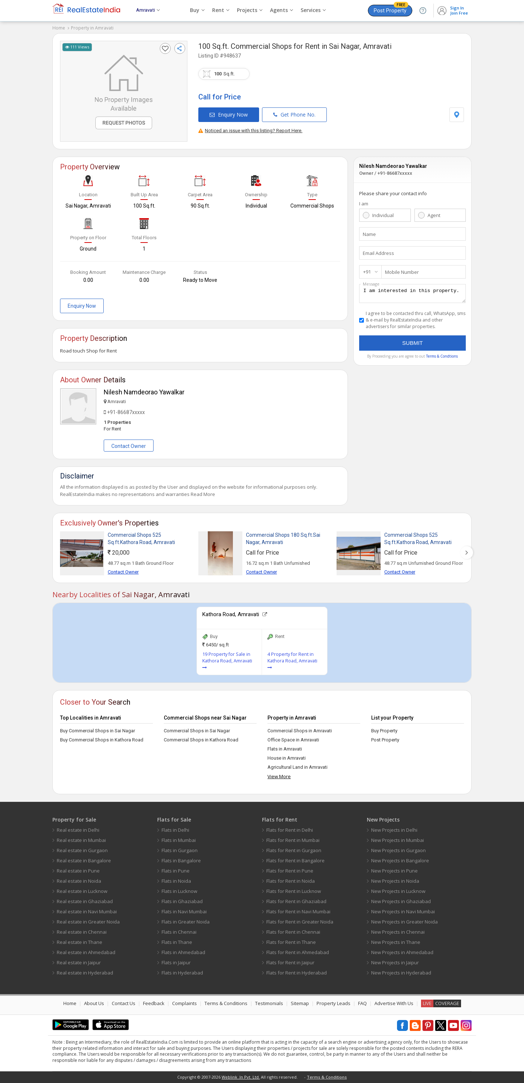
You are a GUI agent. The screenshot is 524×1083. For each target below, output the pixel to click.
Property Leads (333, 1003)
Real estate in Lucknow (82, 891)
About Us (94, 1003)
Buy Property (384, 730)
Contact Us (123, 1003)
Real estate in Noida (79, 881)
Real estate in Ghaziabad (85, 901)
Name (369, 234)
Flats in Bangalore (181, 860)
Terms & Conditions (226, 1003)
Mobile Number (402, 272)
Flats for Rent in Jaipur (290, 962)
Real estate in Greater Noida (88, 921)
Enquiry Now (229, 114)
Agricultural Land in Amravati (297, 767)
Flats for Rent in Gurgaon (293, 850)
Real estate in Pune (78, 870)
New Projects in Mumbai (397, 840)
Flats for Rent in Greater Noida (299, 921)
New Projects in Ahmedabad (402, 952)
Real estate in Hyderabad (85, 972)
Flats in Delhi (175, 830)
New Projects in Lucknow (398, 891)
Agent (434, 215)
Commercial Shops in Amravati (299, 730)
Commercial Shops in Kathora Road (201, 740)
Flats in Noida (176, 881)
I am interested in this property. (412, 294)
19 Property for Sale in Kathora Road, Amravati (227, 660)
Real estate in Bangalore (84, 860)
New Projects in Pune (394, 870)
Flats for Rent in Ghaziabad (296, 901)
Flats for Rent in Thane (291, 942)
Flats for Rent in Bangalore (295, 860)
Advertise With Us (393, 1003)
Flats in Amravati (284, 749)
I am (363, 203)
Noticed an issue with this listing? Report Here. (250, 130)
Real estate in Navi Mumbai (87, 911)
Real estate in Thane (79, 942)
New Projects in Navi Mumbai (403, 911)
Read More (203, 494)
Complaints (184, 1003)
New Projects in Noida (395, 881)
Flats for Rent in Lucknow (293, 891)
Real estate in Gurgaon (82, 850)
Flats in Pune (176, 870)
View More (279, 776)
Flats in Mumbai (179, 840)
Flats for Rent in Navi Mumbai (298, 911)
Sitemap (300, 1003)
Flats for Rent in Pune (289, 870)
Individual (383, 215)
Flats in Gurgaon (180, 850)
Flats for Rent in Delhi (289, 830)
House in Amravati (286, 758)
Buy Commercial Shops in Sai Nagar (97, 730)
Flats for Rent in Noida (290, 881)
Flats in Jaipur (176, 962)
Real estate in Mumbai (81, 840)
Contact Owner (128, 446)
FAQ (362, 1003)
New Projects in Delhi (394, 830)
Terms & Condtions (442, 358)
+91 (367, 271)
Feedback (153, 1003)
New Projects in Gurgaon (398, 850)
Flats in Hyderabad (182, 972)
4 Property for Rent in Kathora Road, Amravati (292, 660)
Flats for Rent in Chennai (293, 932)
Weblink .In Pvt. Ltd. (241, 1077)
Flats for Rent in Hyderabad (296, 972)
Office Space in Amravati (293, 740)
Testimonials (269, 1003)
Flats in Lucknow (179, 891)
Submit (412, 345)
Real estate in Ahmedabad (86, 952)
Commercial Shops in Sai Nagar (197, 730)
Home (58, 28)
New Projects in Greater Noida (404, 921)
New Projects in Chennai (398, 932)
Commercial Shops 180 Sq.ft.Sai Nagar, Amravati (283, 538)
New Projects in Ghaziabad (401, 901)
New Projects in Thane (395, 942)
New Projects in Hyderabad (401, 972)
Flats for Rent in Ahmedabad (297, 952)
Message (371, 284)
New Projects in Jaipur (395, 962)
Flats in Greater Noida (186, 921)
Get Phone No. (294, 114)
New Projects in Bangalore (400, 860)
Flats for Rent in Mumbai (292, 840)
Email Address (378, 253)
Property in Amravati (92, 28)
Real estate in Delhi (78, 830)
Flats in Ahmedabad (183, 952)
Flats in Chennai (179, 932)
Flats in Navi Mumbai (184, 911)
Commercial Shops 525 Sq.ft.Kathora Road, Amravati (141, 538)
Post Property (391, 9)
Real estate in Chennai (82, 932)
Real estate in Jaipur (79, 962)
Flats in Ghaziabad (182, 901)
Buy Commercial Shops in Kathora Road (101, 740)
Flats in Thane (177, 942)
